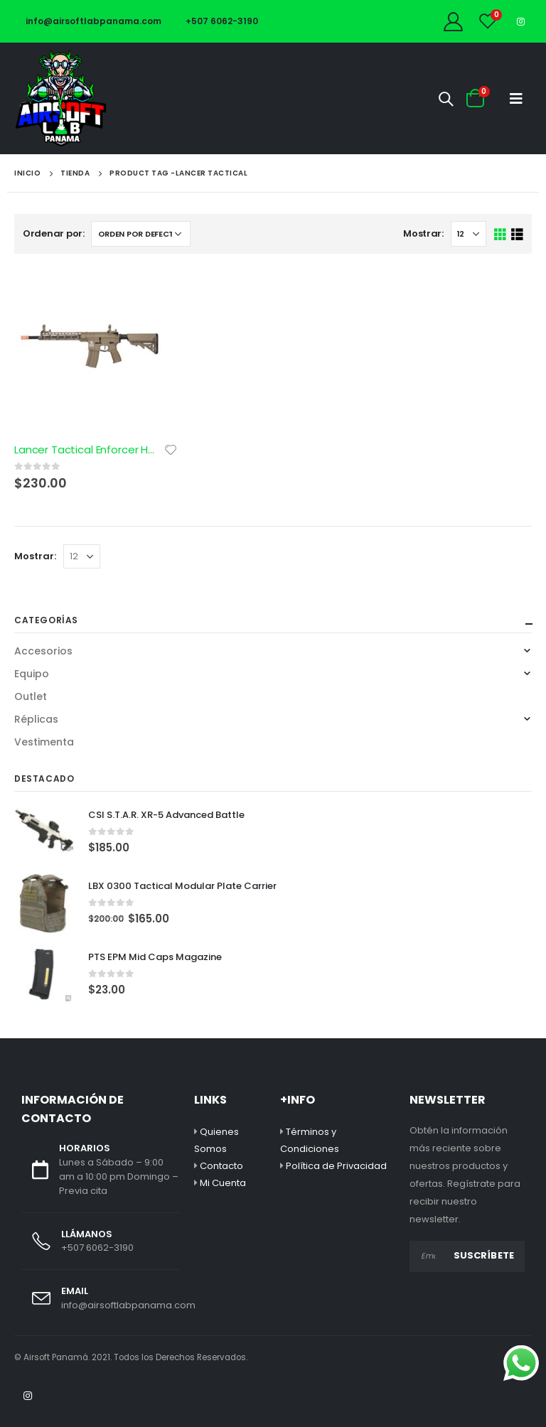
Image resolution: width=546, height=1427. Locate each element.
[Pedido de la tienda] (141, 234)
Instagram (28, 1396)
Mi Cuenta (223, 1183)
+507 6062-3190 (217, 21)
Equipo (31, 674)
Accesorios (43, 651)
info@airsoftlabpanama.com (87, 21)
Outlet (30, 696)
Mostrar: (423, 233)
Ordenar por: (54, 233)
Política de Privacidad (336, 1166)
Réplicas (36, 719)
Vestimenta (44, 742)
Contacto (221, 1166)
